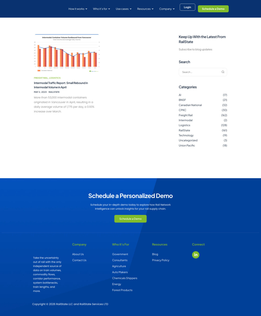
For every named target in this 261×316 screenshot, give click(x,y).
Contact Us (79, 260)
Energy (116, 284)
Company (166, 8)
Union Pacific (187, 145)
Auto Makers (120, 272)
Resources (145, 8)
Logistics (55, 85)
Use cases (123, 8)
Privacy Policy (160, 260)
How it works (77, 8)
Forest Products (122, 290)
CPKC (182, 110)
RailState (54, 100)
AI (180, 95)
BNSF (182, 100)
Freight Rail (41, 85)
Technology (186, 135)
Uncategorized (188, 140)
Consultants (120, 260)
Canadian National (190, 105)
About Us (78, 254)
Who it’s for (101, 8)
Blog (155, 254)
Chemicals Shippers (124, 278)
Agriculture (119, 266)
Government (120, 254)
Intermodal (186, 120)
